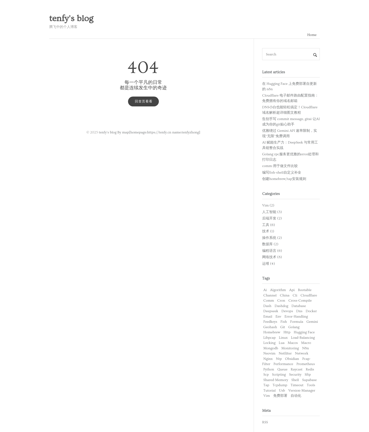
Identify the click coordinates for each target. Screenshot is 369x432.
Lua (282, 343)
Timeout (296, 385)
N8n (305, 348)
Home (312, 35)
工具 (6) (268, 225)
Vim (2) (268, 205)
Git (282, 327)
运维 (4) (268, 264)
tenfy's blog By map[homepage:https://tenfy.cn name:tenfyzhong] (149, 132)
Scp (266, 375)
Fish (284, 322)
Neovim (269, 353)
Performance (283, 364)
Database (299, 306)
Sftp (308, 375)
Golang (293, 327)
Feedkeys (270, 322)
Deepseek (270, 311)
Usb (282, 391)
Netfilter (285, 353)
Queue (282, 369)
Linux (283, 338)
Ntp (279, 359)
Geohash (270, 327)
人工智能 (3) (272, 212)
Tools (311, 385)
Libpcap (269, 338)
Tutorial (269, 391)
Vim (266, 396)
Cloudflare (309, 295)
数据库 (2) (270, 244)
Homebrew (271, 332)
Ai (265, 290)
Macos (293, 343)
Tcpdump (280, 385)
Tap (266, 385)
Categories (271, 194)
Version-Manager (301, 391)
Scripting (279, 375)
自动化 (296, 396)
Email (267, 317)
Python (268, 369)
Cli (295, 295)
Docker (311, 311)
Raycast (296, 369)
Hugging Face (304, 332)
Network (302, 353)
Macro (306, 343)
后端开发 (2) (272, 218)
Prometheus (306, 364)
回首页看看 (143, 101)
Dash (267, 306)
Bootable (304, 290)
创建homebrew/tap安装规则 (284, 179)
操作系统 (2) (272, 238)
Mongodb (270, 348)
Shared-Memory (275, 380)
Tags (266, 278)
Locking (269, 343)
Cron (281, 301)
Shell (295, 380)
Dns (299, 311)
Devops (287, 311)
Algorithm (278, 290)
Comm (268, 301)
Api (292, 290)
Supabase (309, 380)
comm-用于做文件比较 (280, 166)
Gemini (312, 322)
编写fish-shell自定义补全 (281, 173)
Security (295, 375)
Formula (296, 322)
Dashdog (281, 306)
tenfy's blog (71, 18)
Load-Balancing (303, 338)
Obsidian (292, 359)
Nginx (268, 359)
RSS (265, 422)
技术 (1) (268, 231)
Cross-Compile (300, 301)
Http (287, 332)
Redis (310, 369)
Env (278, 317)
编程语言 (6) (272, 251)
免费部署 (280, 396)
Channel (270, 295)
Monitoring (290, 348)
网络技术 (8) (272, 257)
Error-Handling (296, 317)
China (284, 295)
